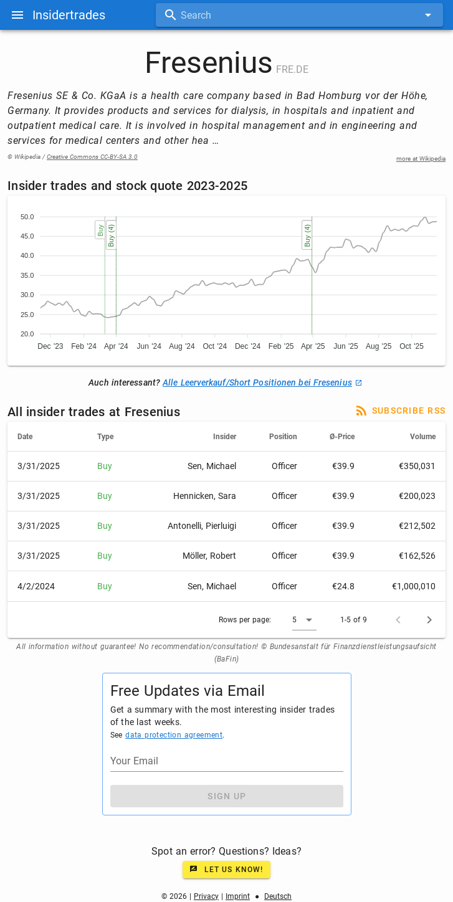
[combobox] (299, 15)
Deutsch (278, 896)
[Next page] (429, 620)
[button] (304, 620)
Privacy (206, 896)
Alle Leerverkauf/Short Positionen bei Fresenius (262, 382)
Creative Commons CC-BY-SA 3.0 (92, 156)
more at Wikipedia (421, 158)
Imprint (238, 896)
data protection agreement (173, 735)
